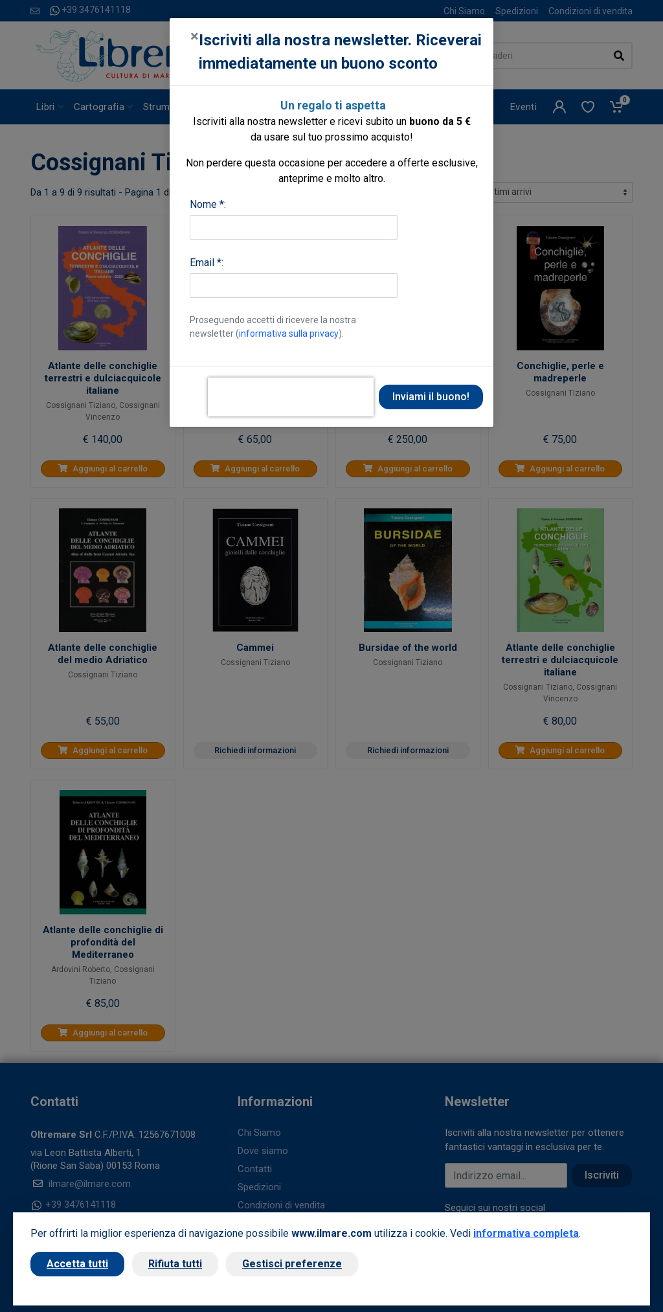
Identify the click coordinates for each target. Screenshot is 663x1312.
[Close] (194, 36)
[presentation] (291, 397)
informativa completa (526, 1233)
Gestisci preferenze (292, 1264)
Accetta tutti (77, 1264)
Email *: (206, 262)
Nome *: (208, 204)
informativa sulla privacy (289, 333)
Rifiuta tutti (175, 1264)
